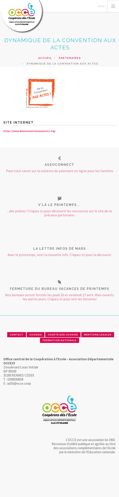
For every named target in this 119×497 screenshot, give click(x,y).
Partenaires (70, 58)
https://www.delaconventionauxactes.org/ (29, 131)
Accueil (45, 58)
